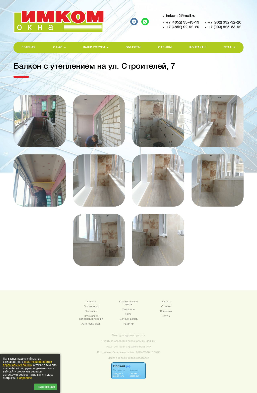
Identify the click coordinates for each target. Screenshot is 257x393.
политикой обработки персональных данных (27, 363)
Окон (128, 314)
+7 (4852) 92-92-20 (182, 27)
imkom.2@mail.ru (180, 16)
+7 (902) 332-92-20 (224, 22)
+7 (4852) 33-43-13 (182, 22)
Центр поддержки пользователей (128, 358)
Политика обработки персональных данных (128, 341)
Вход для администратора (128, 335)
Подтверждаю (46, 386)
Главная (28, 47)
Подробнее (24, 378)
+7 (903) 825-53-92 (224, 27)
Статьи (230, 47)
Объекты (133, 47)
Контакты (197, 47)
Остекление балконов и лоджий (91, 317)
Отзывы (165, 47)
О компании (91, 306)
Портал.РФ (144, 347)
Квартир (128, 324)
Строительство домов (128, 303)
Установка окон (91, 324)
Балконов (128, 309)
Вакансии (91, 311)
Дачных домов (128, 319)
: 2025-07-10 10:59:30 (147, 352)
